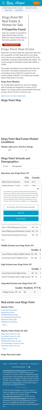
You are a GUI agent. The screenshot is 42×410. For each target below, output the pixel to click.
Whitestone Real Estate (9, 322)
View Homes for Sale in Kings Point (13, 96)
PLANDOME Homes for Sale (11, 341)
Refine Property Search (11, 45)
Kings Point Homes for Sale (10, 334)
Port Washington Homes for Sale (12, 343)
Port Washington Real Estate (11, 317)
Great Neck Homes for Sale (10, 336)
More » (3, 240)
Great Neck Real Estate (9, 310)
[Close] (37, 188)
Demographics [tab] (17, 166)
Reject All (21, 213)
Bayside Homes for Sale (9, 339)
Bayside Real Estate (7, 312)
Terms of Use (24, 364)
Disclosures (34, 364)
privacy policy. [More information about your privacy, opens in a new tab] (34, 201)
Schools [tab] (5, 166)
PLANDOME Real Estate (9, 315)
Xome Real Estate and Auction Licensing (15, 370)
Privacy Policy (13, 364)
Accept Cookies (21, 218)
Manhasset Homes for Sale (10, 346)
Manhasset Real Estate (9, 319)
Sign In (36, 3)
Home (5, 364)
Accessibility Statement (18, 367)
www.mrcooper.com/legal (18, 398)
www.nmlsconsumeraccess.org (12, 396)
